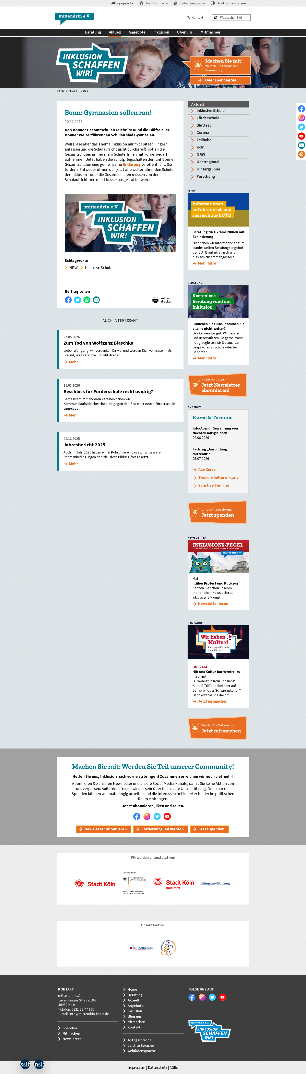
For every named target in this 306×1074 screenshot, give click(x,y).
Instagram (148, 816)
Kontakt (197, 17)
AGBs (174, 1067)
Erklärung (132, 164)
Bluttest (204, 125)
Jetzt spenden (211, 829)
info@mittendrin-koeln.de (89, 1014)
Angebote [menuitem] (137, 32)
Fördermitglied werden (162, 829)
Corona (203, 133)
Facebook (137, 816)
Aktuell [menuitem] (115, 32)
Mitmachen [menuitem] (210, 32)
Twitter (158, 816)
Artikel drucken (166, 300)
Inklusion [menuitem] (161, 32)
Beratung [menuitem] (93, 32)
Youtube (168, 816)
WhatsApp (87, 300)
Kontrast (231, 3)
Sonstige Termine (213, 485)
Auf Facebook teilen (68, 300)
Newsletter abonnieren (105, 829)
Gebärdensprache (192, 3)
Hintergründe (208, 169)
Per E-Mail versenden (96, 300)
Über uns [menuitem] (185, 32)
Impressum (136, 1067)
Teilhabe (204, 140)
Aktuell (73, 91)
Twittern (77, 300)
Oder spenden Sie (220, 80)
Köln (200, 147)
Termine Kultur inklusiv (218, 477)
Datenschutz (157, 1067)
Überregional (208, 162)
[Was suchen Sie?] (231, 17)
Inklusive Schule (211, 111)
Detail (84, 91)
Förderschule (208, 118)
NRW (201, 154)
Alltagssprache (122, 3)
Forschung (206, 176)
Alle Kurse (207, 469)
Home (60, 91)
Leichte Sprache (157, 3)
